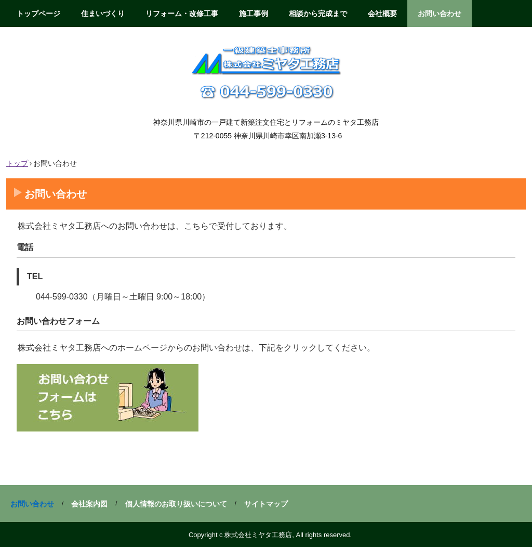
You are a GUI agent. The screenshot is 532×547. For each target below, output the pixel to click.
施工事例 (253, 13)
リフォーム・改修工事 (181, 13)
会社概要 (382, 13)
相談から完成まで (318, 13)
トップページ (38, 13)
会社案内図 (89, 504)
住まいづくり (103, 13)
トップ (17, 163)
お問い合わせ (439, 13)
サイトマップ (266, 504)
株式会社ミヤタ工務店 (266, 71)
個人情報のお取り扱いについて (176, 504)
